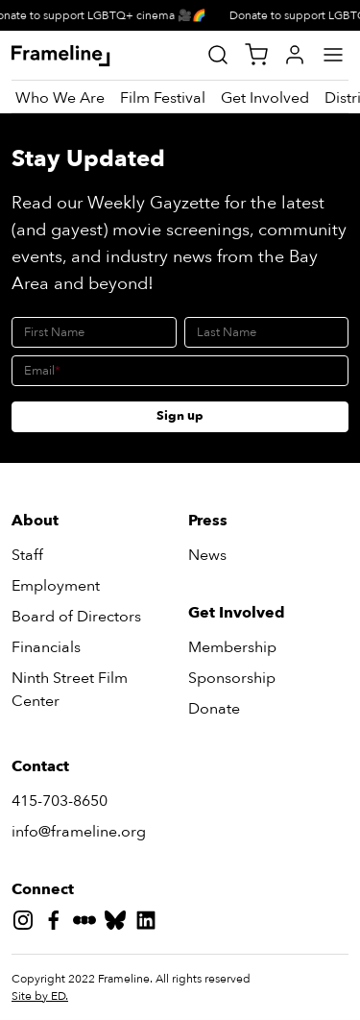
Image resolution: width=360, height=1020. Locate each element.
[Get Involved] (265, 97)
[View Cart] (256, 54)
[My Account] (294, 54)
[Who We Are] (60, 97)
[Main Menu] (333, 54)
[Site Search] (218, 54)
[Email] (180, 370)
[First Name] (94, 332)
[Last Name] (266, 332)
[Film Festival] (162, 97)
